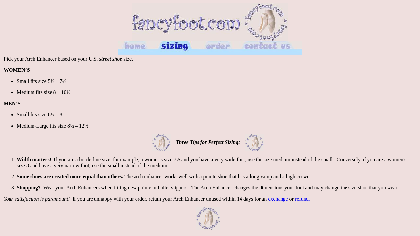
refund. (302, 199)
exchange (278, 199)
